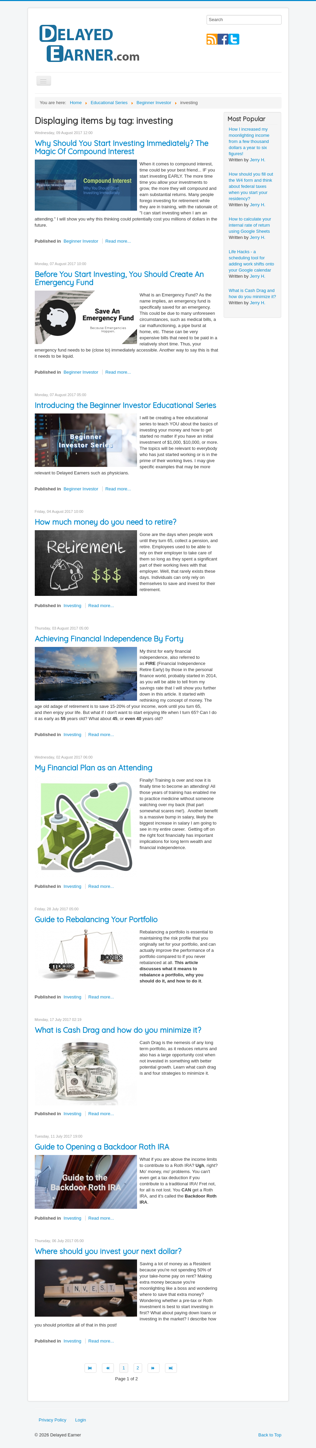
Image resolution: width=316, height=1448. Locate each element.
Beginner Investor (80, 241)
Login (80, 1419)
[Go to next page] (154, 1368)
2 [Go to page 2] (138, 1367)
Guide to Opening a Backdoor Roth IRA (102, 1147)
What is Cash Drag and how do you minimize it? (118, 1030)
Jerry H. (258, 159)
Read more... (118, 241)
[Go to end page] (171, 1368)
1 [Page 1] (123, 1367)
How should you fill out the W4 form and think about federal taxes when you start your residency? (251, 186)
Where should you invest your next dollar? (108, 1251)
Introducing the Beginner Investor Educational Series (125, 405)
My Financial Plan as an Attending (93, 767)
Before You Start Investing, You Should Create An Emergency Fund (119, 278)
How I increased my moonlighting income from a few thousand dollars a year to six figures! (249, 141)
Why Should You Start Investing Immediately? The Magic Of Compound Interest (121, 147)
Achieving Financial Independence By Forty (109, 639)
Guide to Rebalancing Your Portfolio (96, 919)
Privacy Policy (52, 1419)
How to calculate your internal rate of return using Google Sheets (250, 225)
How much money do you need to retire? (105, 522)
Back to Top (270, 1434)
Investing (72, 605)
